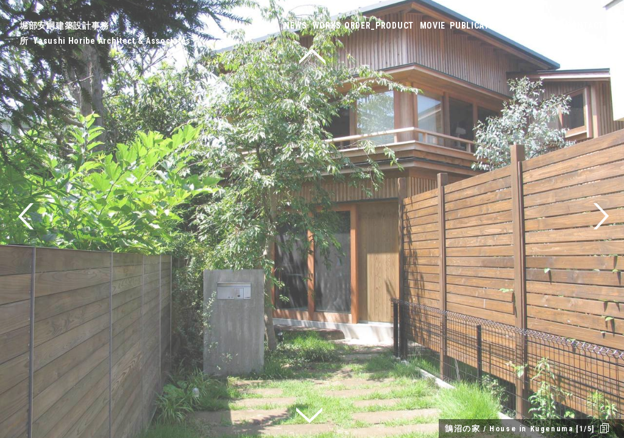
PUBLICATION (477, 25)
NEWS (295, 25)
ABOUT (523, 25)
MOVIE (433, 25)
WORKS (327, 25)
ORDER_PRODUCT (379, 25)
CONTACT (585, 25)
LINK (551, 25)
